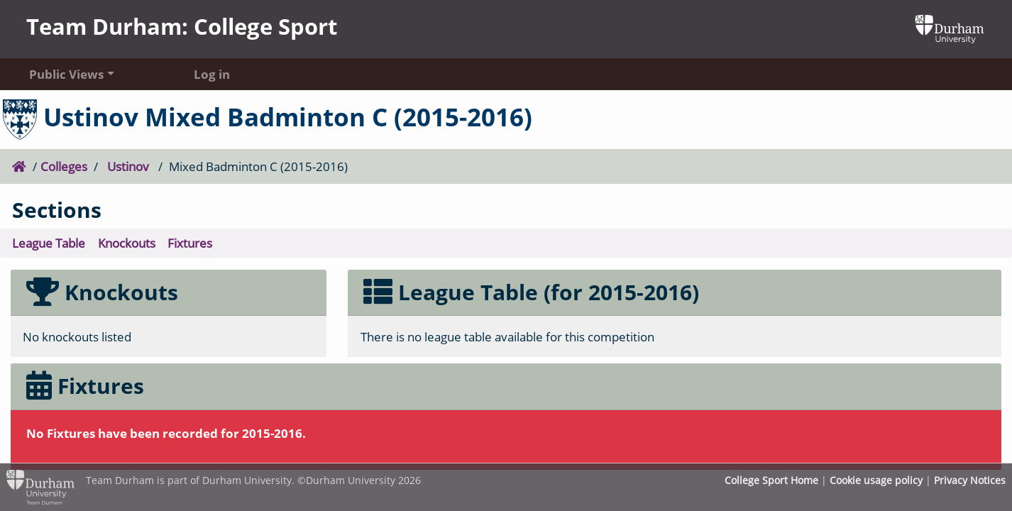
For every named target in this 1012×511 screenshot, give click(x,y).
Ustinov (128, 166)
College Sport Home (771, 480)
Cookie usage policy (876, 480)
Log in (212, 73)
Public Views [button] (66, 73)
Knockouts (126, 242)
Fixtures (189, 242)
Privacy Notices (970, 480)
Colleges (63, 166)
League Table (48, 242)
